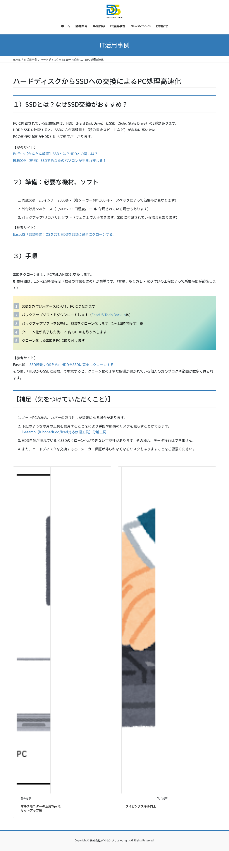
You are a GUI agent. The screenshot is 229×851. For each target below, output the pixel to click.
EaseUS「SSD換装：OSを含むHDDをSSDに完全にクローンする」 (65, 234)
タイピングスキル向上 (141, 806)
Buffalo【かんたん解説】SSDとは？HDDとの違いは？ (55, 153)
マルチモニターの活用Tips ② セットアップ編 (41, 808)
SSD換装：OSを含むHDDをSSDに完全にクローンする (71, 364)
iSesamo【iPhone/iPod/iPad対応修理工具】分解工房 (64, 431)
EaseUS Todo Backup (109, 314)
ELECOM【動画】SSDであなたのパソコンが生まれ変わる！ (60, 160)
